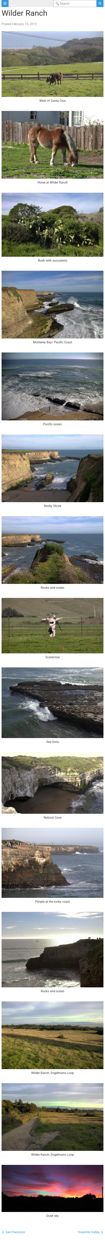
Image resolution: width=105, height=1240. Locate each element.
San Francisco (13, 1232)
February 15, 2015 (24, 24)
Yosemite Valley (90, 1232)
